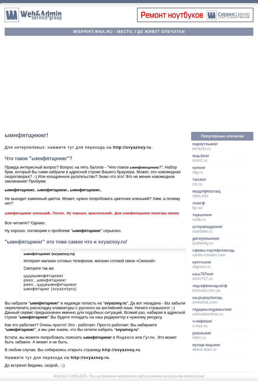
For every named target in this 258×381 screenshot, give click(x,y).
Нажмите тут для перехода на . (57, 357)
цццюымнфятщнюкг (43, 276)
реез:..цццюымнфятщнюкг (50, 284)
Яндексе (125, 337)
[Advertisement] (129, 84)
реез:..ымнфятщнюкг (45, 280)
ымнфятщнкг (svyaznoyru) (50, 289)
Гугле (149, 337)
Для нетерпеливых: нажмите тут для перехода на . (79, 147)
